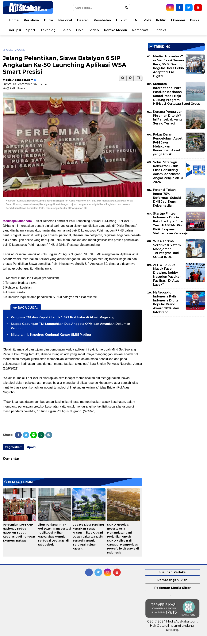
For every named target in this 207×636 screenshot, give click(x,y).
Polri (147, 20)
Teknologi (48, 30)
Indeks (161, 30)
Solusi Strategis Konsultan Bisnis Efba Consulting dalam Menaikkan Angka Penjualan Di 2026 (168, 172)
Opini (80, 30)
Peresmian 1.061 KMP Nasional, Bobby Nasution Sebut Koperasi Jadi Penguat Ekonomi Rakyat (19, 532)
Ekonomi (178, 20)
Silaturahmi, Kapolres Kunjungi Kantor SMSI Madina (51, 334)
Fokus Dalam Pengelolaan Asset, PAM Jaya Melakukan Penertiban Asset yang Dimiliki (168, 144)
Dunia (48, 20)
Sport (30, 30)
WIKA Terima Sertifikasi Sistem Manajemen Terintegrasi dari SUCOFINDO (167, 249)
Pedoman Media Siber (172, 588)
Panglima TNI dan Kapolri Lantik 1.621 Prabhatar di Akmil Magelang (62, 317)
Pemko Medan (115, 30)
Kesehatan (102, 20)
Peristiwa (31, 20)
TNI (135, 20)
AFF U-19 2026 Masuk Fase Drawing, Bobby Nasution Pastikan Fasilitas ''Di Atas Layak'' (167, 274)
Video (94, 30)
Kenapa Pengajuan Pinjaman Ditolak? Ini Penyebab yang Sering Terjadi (167, 117)
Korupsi (15, 30)
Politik (161, 20)
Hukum (121, 20)
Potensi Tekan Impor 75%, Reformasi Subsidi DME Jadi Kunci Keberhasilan (167, 197)
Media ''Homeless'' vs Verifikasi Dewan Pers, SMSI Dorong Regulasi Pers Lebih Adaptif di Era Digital (168, 66)
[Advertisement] (176, 346)
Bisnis (194, 20)
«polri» (19, 49)
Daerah (83, 20)
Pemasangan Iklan (172, 580)
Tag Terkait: (13, 447)
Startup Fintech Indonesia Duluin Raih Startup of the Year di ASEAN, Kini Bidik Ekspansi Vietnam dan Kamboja (170, 223)
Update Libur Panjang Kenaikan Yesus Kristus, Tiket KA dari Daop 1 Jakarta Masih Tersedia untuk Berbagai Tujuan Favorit (88, 536)
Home (14, 20)
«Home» (8, 49)
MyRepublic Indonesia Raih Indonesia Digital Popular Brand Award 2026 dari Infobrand (166, 302)
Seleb (66, 30)
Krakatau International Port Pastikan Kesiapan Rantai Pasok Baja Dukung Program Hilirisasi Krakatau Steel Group (176, 93)
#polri (31, 447)
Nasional (65, 20)
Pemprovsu (141, 30)
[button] (138, 78)
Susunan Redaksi (172, 572)
